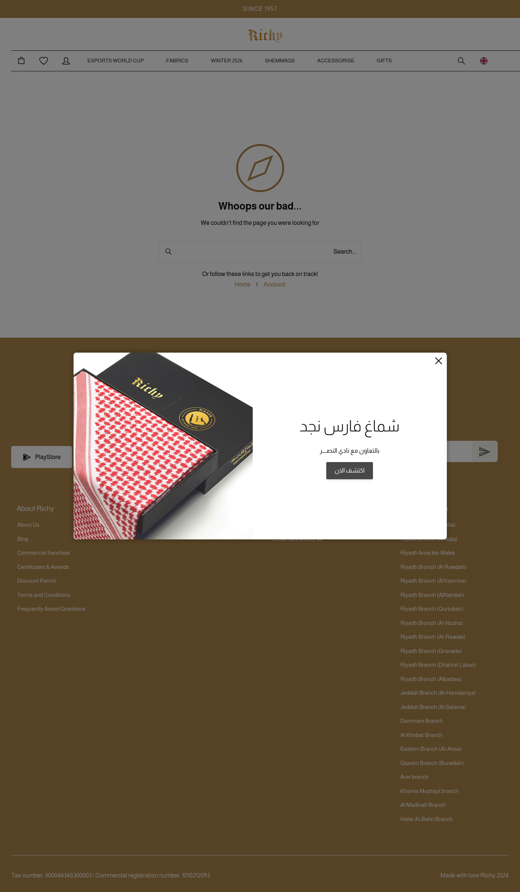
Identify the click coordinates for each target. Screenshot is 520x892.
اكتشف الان (349, 470)
